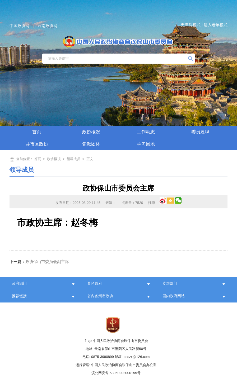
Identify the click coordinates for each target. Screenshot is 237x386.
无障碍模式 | (192, 25)
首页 (36, 131)
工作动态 (146, 131)
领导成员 (73, 159)
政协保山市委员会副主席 (39, 261)
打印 (151, 203)
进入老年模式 (215, 25)
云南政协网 (47, 25)
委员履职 (200, 131)
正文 (89, 159)
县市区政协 (37, 144)
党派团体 (91, 144)
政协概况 (91, 131)
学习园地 (146, 144)
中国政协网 (19, 25)
